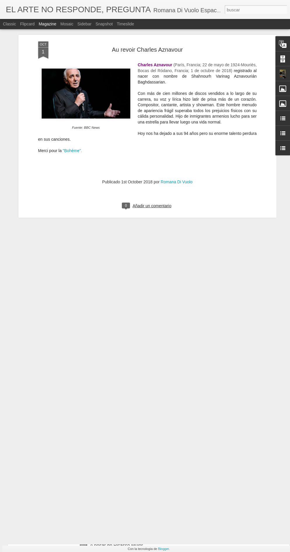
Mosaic (66, 24)
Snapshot (104, 24)
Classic (9, 24)
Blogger (163, 549)
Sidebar (85, 24)
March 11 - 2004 (107, 479)
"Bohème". (72, 80)
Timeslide (125, 24)
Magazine (48, 24)
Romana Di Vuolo (176, 111)
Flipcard (27, 24)
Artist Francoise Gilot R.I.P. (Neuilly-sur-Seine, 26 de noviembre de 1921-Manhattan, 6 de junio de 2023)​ (144, 415)
